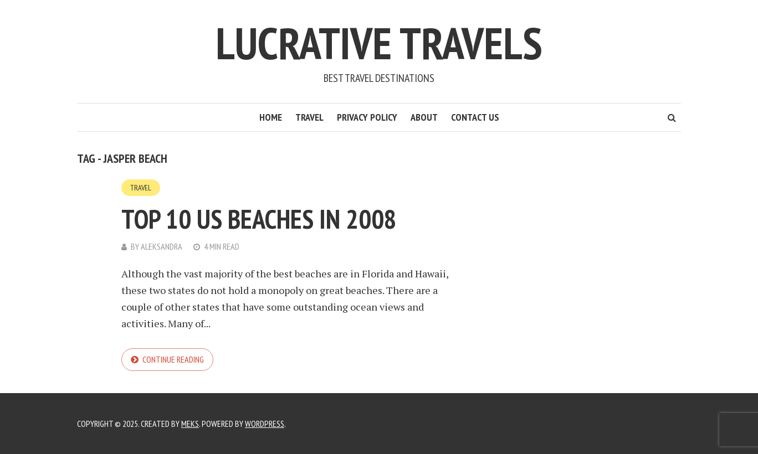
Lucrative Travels (379, 42)
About (424, 117)
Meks (190, 423)
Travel (309, 117)
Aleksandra (161, 246)
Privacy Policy (367, 117)
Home (270, 117)
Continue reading (173, 359)
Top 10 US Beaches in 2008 (259, 219)
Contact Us (475, 117)
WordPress (264, 423)
